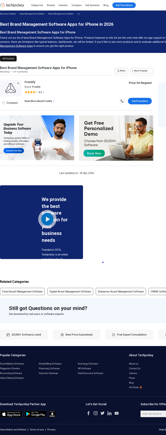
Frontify (30, 82)
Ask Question (92, 5)
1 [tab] (103, 261)
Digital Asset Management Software (70, 291)
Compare (77, 5)
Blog (105, 5)
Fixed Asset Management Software (22, 291)
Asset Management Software (32, 14)
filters (121, 70)
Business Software (8, 14)
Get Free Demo (140, 101)
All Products (8, 58)
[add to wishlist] (18, 83)
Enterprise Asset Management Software (121, 291)
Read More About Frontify (40, 101)
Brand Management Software (61, 14)
